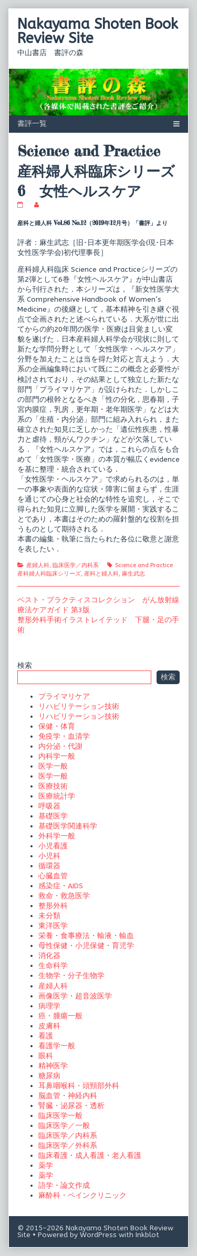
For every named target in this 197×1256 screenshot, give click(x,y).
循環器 (49, 865)
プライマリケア (64, 696)
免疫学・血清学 (64, 736)
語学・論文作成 (64, 1185)
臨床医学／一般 (64, 1125)
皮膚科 (49, 1025)
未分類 (49, 915)
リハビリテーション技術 (78, 706)
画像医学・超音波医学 (75, 996)
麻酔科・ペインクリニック (82, 1195)
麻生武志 (133, 573)
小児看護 (53, 846)
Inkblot (147, 1234)
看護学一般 (56, 1045)
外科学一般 (56, 836)
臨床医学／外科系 (67, 1145)
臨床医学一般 (60, 1115)
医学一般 (53, 766)
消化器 (49, 955)
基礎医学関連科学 (67, 826)
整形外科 (53, 905)
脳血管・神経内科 (67, 1095)
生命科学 (53, 965)
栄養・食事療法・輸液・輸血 (86, 935)
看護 (45, 1035)
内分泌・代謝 (60, 746)
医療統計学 (56, 796)
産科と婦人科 (101, 573)
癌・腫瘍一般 (60, 1016)
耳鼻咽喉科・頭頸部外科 (78, 1085)
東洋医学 (53, 925)
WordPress (98, 1234)
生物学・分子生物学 (71, 975)
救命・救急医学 (64, 895)
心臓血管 (53, 875)
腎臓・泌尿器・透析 (71, 1105)
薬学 (45, 1165)
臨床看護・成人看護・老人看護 (89, 1155)
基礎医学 (53, 816)
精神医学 (53, 1065)
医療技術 (53, 786)
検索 (24, 665)
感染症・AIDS (60, 885)
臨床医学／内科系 (76, 565)
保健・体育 (56, 726)
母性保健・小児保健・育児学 (86, 945)
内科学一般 (56, 756)
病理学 (49, 1006)
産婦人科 (37, 565)
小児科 (49, 855)
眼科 (45, 1055)
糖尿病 (49, 1075)
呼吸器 (49, 806)
